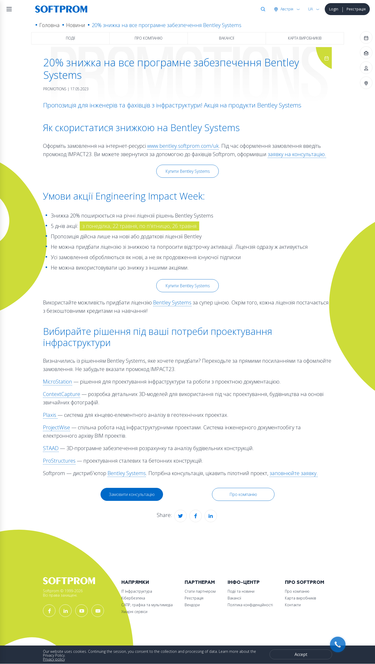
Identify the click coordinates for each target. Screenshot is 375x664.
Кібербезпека (133, 598)
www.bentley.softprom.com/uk (183, 145)
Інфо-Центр (244, 582)
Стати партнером (200, 591)
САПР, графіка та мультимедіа (147, 604)
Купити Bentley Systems (187, 171)
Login (333, 9)
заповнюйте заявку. (294, 473)
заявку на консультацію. (297, 154)
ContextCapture (61, 394)
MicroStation (57, 381)
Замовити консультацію (132, 494)
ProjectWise (56, 427)
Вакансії (226, 38)
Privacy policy (54, 659)
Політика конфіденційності (250, 604)
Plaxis (50, 414)
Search (261, 9)
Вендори (192, 604)
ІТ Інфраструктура (136, 591)
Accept (301, 654)
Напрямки (135, 582)
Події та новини (241, 591)
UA (310, 9)
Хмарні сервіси (134, 611)
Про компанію (148, 38)
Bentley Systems (172, 302)
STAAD (51, 448)
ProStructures (59, 460)
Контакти (293, 604)
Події (70, 38)
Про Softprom (304, 582)
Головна (49, 25)
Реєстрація (356, 9)
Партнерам (200, 582)
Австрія (286, 9)
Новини (75, 25)
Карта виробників (305, 38)
